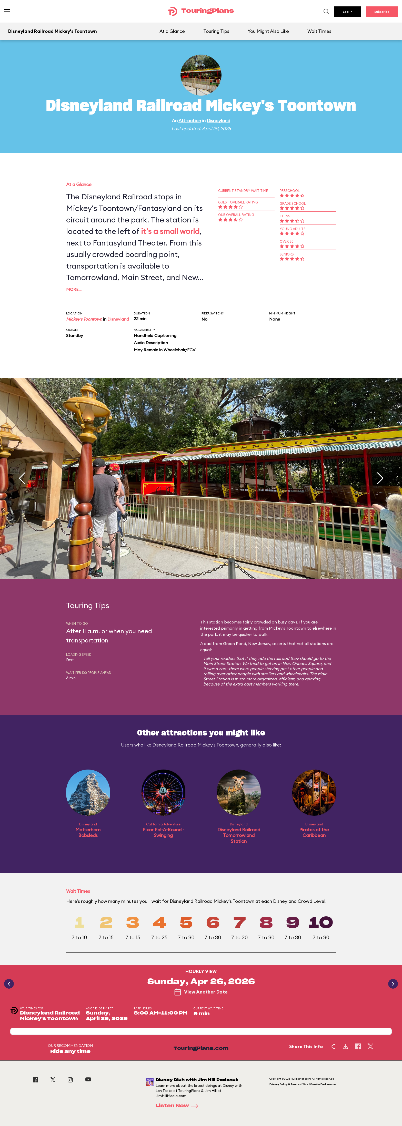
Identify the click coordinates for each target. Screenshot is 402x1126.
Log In (347, 12)
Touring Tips (216, 31)
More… (74, 289)
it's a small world (170, 231)
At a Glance (172, 31)
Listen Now (178, 1106)
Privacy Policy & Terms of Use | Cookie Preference (302, 1084)
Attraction (189, 121)
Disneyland (218, 121)
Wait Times (319, 31)
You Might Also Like (268, 31)
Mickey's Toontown (84, 319)
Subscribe (381, 12)
